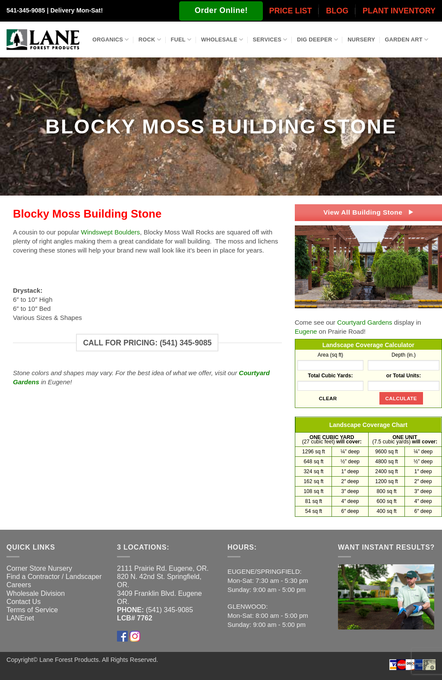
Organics (110, 39)
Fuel (180, 39)
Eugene (306, 331)
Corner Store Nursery (39, 568)
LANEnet (20, 618)
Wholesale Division (35, 593)
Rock (150, 39)
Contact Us (23, 601)
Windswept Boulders (110, 232)
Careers (18, 584)
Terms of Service (32, 610)
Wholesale (222, 39)
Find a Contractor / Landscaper (54, 576)
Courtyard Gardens (364, 322)
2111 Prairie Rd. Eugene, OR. (163, 568)
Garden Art (407, 39)
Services (270, 39)
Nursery (361, 39)
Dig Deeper (317, 39)
